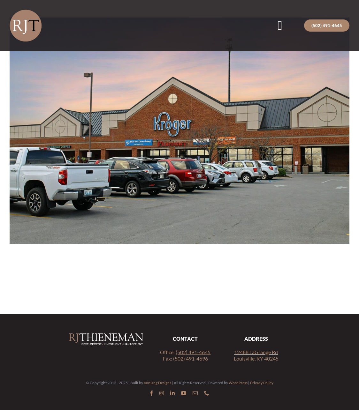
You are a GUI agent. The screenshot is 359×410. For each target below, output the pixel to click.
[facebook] (151, 393)
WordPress (238, 382)
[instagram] (161, 393)
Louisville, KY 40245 (256, 358)
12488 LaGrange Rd (256, 352)
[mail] (195, 393)
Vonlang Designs (157, 382)
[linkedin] (172, 393)
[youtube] (183, 393)
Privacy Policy (261, 382)
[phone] (206, 393)
